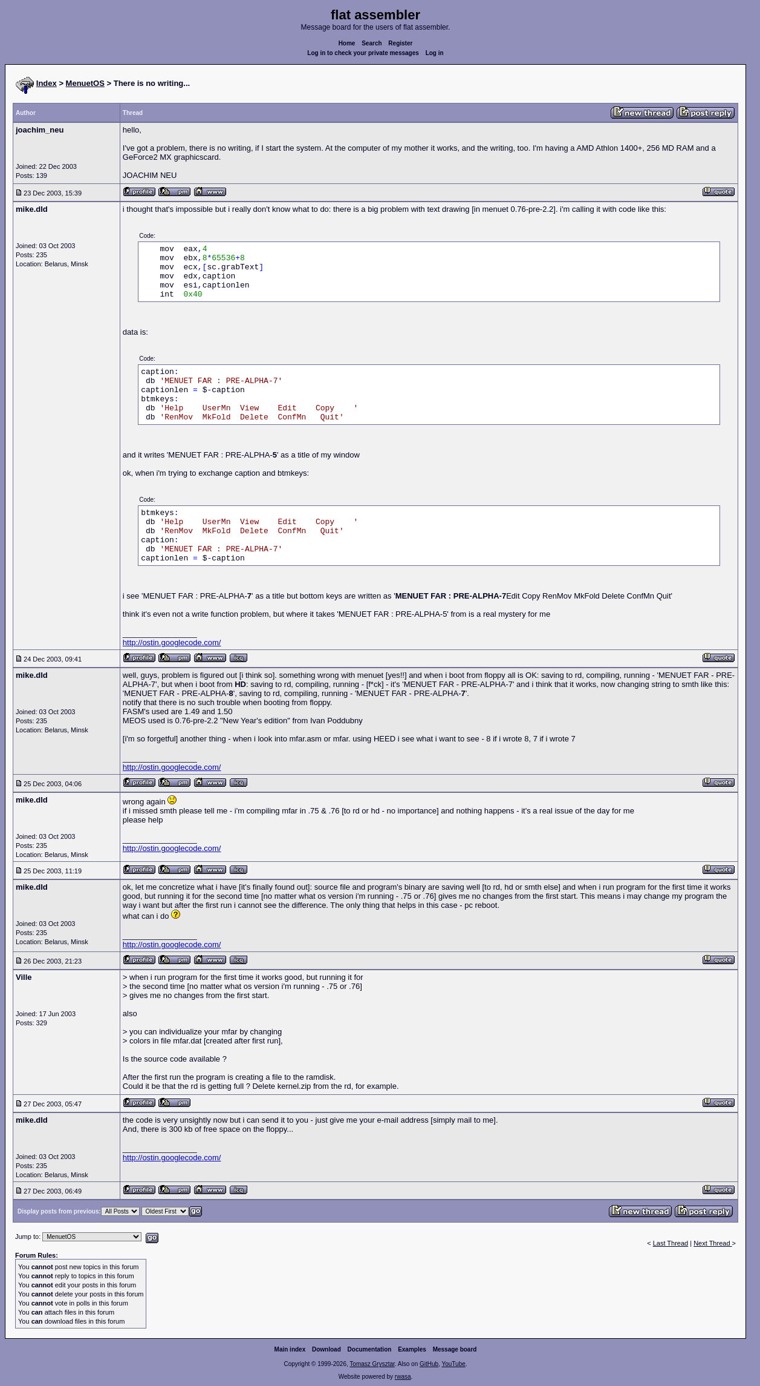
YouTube (453, 1364)
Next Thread (712, 1243)
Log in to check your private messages (363, 53)
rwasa (403, 1376)
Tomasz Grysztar (371, 1364)
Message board (455, 1349)
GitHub (429, 1364)
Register (400, 43)
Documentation (370, 1349)
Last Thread (671, 1243)
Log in (435, 53)
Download (326, 1349)
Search (372, 43)
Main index (290, 1349)
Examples (412, 1349)
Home (347, 43)
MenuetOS (85, 83)
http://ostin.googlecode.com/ (172, 642)
